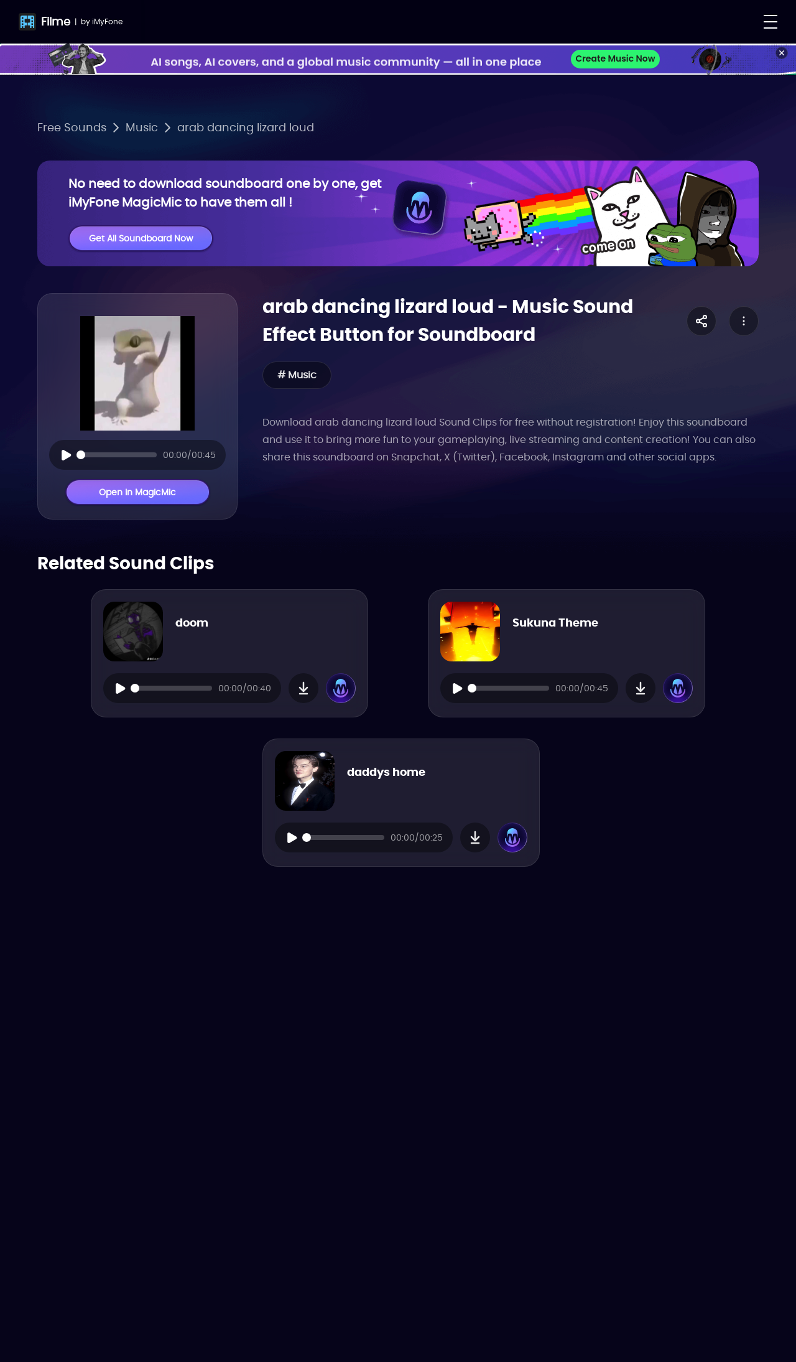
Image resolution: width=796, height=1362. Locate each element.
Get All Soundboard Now (141, 238)
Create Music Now (615, 58)
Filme (55, 21)
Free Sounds (71, 127)
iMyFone (107, 21)
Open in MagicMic (137, 492)
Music (142, 127)
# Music (297, 375)
